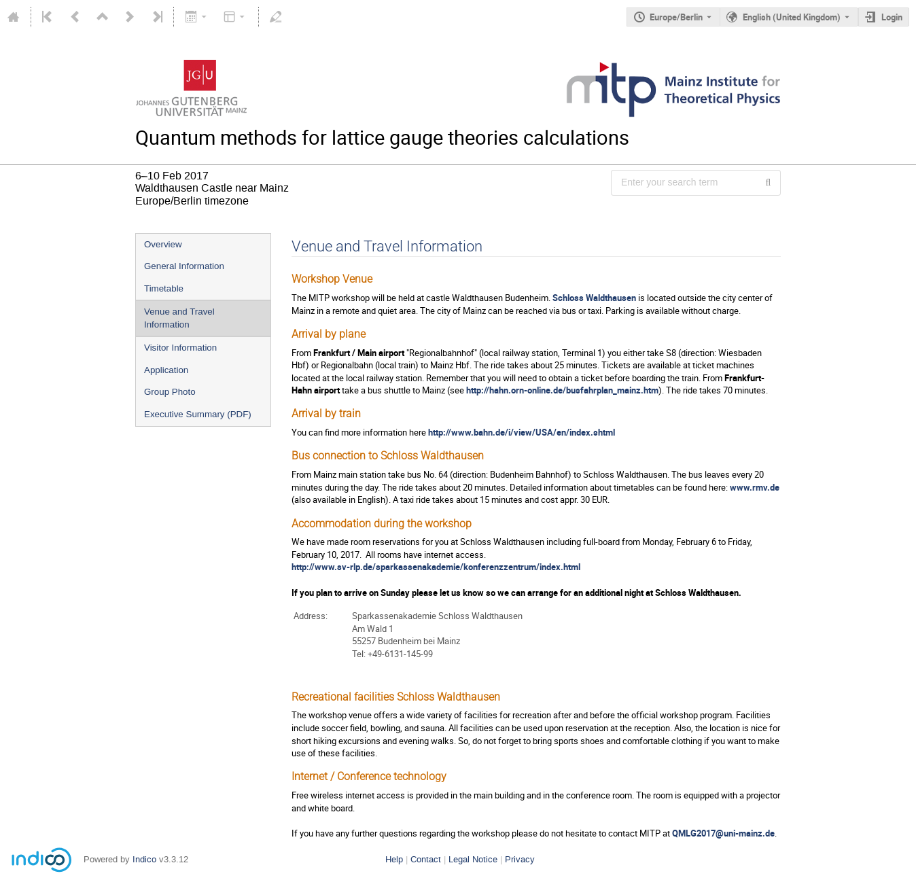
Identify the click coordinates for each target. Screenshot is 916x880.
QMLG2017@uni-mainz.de (723, 833)
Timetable (163, 288)
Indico (144, 859)
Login (891, 17)
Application (166, 370)
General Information (184, 266)
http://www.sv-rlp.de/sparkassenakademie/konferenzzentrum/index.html (436, 567)
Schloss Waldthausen (594, 298)
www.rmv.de (754, 487)
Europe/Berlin (676, 17)
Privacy (520, 859)
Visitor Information (180, 347)
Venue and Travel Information (179, 318)
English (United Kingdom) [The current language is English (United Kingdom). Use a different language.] (792, 17)
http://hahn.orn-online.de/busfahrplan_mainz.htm (562, 390)
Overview (163, 244)
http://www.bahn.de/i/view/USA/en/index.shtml (521, 432)
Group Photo (170, 392)
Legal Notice (472, 859)
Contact (425, 859)
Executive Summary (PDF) (197, 414)
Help (394, 859)
